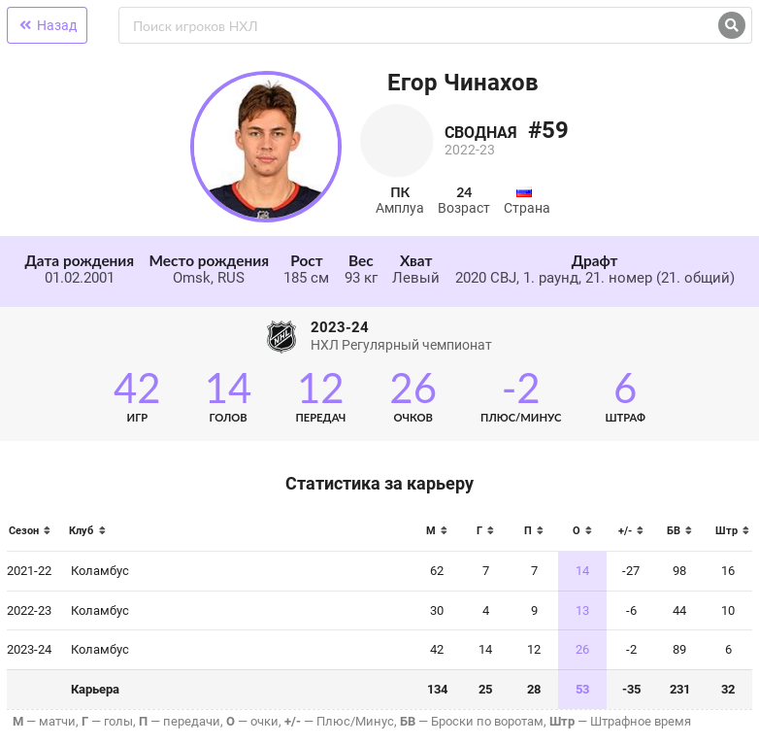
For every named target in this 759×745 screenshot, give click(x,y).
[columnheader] (34, 537)
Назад (47, 25)
